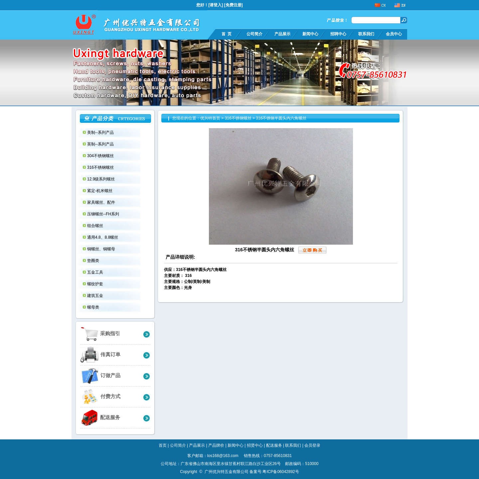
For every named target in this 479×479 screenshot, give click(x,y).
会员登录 (312, 445)
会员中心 (394, 34)
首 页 (227, 34)
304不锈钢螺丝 (101, 155)
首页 (163, 445)
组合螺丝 (95, 225)
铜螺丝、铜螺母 (101, 249)
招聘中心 (338, 34)
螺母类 (93, 307)
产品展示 (282, 34)
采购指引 (100, 334)
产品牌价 (216, 445)
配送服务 (100, 417)
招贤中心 (255, 445)
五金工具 (95, 272)
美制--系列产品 (101, 132)
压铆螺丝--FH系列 (103, 214)
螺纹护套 (95, 284)
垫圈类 (93, 260)
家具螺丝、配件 (101, 202)
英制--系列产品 (101, 144)
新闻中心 (310, 34)
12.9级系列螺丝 (101, 179)
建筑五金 (95, 295)
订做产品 (100, 375)
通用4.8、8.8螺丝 (103, 237)
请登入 (216, 5)
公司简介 (254, 34)
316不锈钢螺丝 (101, 167)
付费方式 (100, 396)
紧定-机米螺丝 (100, 190)
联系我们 (366, 34)
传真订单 (100, 355)
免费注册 (233, 5)
